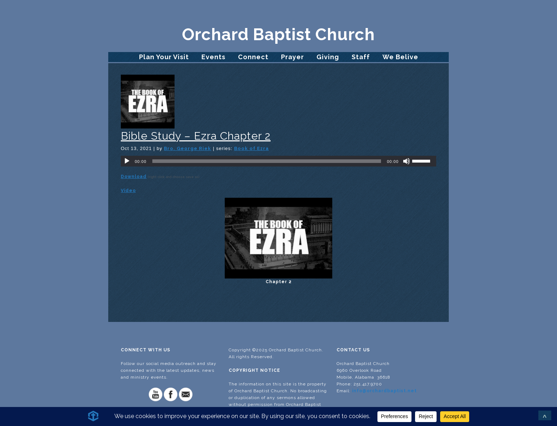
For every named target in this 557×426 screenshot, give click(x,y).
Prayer (292, 57)
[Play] (126, 161)
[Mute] (406, 161)
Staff (361, 57)
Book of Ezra (251, 148)
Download (134, 176)
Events (213, 57)
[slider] (266, 161)
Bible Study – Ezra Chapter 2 (196, 136)
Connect (253, 57)
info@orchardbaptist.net (384, 390)
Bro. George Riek (187, 148)
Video (128, 190)
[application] (278, 161)
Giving (327, 57)
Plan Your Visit (164, 57)
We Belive (400, 57)
